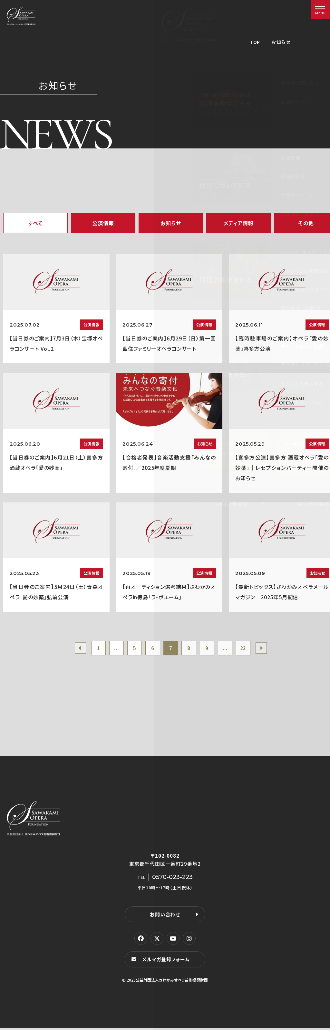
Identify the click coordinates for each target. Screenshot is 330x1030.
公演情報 (103, 223)
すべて (35, 223)
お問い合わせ (165, 916)
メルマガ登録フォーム (167, 961)
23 (249, 649)
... (112, 649)
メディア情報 (239, 223)
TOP (255, 42)
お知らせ (170, 223)
